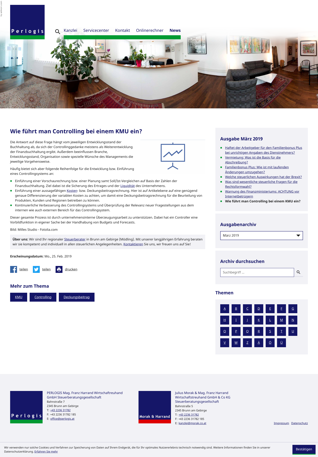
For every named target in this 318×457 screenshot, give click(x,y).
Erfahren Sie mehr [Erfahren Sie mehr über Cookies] (46, 452)
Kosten (72, 190)
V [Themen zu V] (225, 342)
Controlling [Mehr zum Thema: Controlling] (43, 297)
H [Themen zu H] (224, 320)
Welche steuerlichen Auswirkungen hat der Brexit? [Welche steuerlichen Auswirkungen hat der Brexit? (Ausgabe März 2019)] (263, 177)
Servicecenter (96, 31)
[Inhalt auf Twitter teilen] (43, 269)
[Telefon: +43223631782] (60, 410)
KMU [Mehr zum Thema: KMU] (18, 297)
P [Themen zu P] (236, 331)
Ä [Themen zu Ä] (259, 342)
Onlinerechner (149, 31)
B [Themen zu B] (236, 308)
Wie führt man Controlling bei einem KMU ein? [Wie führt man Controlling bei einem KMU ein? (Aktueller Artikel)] (263, 201)
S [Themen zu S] (270, 331)
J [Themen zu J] (247, 320)
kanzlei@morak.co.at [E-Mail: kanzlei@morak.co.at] (192, 423)
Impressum (281, 423)
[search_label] (257, 272)
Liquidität (127, 186)
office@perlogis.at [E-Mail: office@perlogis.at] (62, 419)
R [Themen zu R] (259, 331)
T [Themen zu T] (282, 331)
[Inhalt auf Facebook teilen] (20, 269)
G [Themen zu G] (293, 308)
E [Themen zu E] (270, 308)
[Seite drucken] (68, 269)
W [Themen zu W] (236, 342)
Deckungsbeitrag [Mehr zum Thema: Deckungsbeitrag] (77, 297)
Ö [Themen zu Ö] (270, 342)
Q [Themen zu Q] (247, 331)
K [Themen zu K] (259, 320)
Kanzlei (70, 31)
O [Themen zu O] (224, 331)
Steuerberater (75, 239)
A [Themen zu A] (225, 308)
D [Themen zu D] (259, 308)
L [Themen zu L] (270, 320)
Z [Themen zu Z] (247, 342)
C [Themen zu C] (247, 308)
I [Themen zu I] (235, 320)
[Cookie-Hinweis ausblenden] (304, 450)
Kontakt (122, 31)
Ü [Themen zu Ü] (281, 342)
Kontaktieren (133, 244)
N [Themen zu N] (293, 320)
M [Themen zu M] (281, 320)
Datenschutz (299, 423)
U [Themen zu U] (293, 331)
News (175, 31)
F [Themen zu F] (281, 308)
